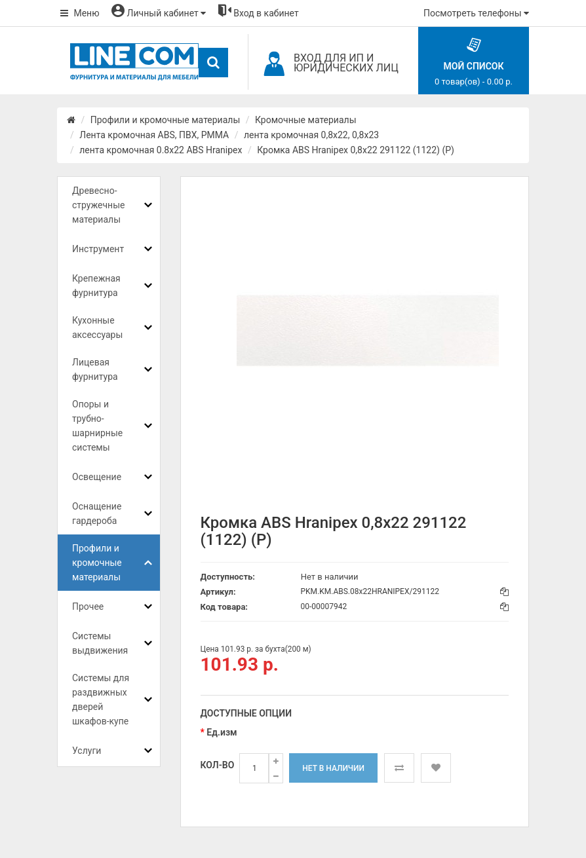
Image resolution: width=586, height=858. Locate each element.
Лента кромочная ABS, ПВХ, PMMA (154, 135)
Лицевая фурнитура (95, 369)
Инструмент (98, 249)
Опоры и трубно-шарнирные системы (97, 426)
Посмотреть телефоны (476, 13)
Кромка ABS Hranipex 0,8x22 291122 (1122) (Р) (355, 150)
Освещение (96, 477)
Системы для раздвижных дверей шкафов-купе (100, 699)
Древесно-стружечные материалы (98, 205)
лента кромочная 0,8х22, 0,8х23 (311, 135)
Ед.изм (221, 732)
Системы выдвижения (100, 643)
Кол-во (218, 765)
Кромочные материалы (306, 120)
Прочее (88, 606)
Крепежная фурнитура (96, 285)
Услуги (86, 750)
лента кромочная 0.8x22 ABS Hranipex (160, 150)
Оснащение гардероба (96, 513)
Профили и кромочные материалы (165, 120)
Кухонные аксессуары (97, 327)
